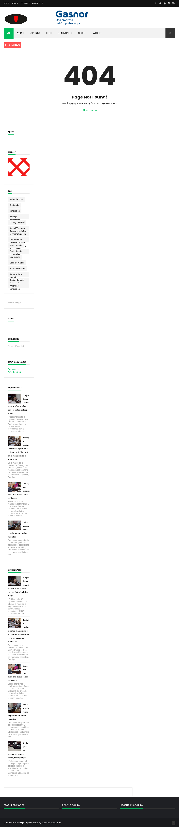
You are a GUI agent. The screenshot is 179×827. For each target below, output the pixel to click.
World (20, 33)
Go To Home (89, 110)
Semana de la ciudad (16, 274)
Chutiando (14, 205)
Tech (49, 33)
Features (96, 33)
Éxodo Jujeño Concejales (16, 251)
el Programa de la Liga (18, 234)
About (15, 3)
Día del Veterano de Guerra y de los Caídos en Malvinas (18, 228)
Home (6, 3)
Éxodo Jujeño (16, 245)
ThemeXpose (20, 822)
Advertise (37, 3)
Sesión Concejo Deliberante (17, 280)
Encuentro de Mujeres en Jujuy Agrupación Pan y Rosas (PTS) (18, 240)
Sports (35, 33)
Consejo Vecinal (17, 222)
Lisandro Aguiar (17, 262)
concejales (15, 210)
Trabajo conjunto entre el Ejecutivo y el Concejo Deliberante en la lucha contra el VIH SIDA (18, 448)
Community (65, 33)
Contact (25, 3)
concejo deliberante (15, 217)
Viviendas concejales (15, 286)
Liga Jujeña (15, 257)
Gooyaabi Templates (51, 822)
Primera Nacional (17, 268)
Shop (81, 33)
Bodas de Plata (16, 199)
